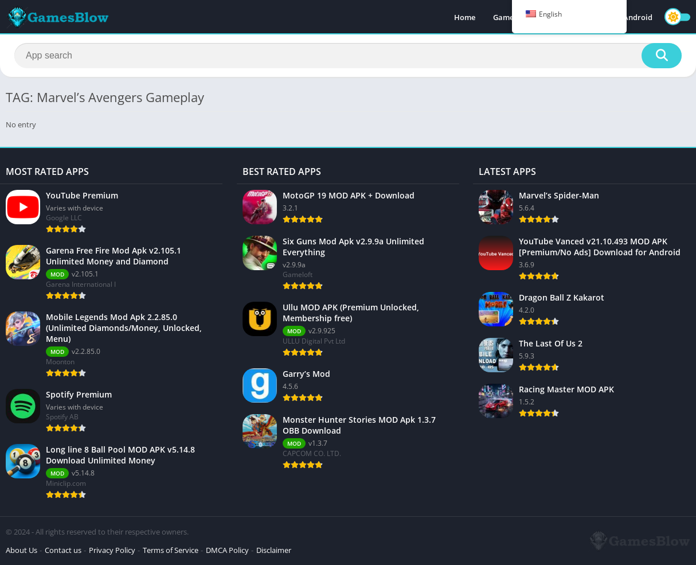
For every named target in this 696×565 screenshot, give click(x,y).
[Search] (348, 55)
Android (637, 17)
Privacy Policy (112, 550)
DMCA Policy (227, 550)
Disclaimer (273, 550)
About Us (21, 550)
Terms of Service (170, 550)
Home (464, 17)
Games (505, 17)
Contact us (63, 550)
